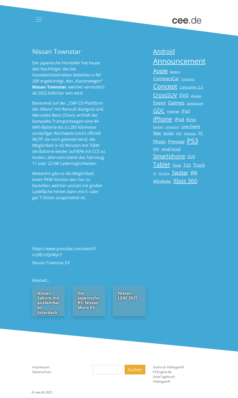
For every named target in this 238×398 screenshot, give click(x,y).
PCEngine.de (162, 372)
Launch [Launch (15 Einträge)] (158, 127)
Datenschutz (41, 372)
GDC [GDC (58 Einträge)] (159, 110)
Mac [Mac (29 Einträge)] (157, 133)
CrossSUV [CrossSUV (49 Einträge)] (165, 95)
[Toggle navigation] (39, 19)
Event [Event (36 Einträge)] (159, 103)
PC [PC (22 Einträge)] (200, 133)
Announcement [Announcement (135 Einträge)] (179, 61)
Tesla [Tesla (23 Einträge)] (176, 165)
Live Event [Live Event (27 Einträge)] (190, 126)
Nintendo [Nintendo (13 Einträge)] (190, 133)
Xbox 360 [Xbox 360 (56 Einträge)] (185, 181)
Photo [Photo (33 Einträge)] (159, 142)
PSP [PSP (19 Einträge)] (156, 149)
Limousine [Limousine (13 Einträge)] (172, 127)
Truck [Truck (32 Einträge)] (199, 165)
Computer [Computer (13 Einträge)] (188, 79)
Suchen (135, 369)
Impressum (40, 367)
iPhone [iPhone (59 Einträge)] (162, 119)
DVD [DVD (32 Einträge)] (184, 95)
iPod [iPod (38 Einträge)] (179, 119)
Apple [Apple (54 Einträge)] (160, 70)
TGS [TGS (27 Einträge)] (187, 165)
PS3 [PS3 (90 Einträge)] (192, 140)
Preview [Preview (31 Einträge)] (176, 142)
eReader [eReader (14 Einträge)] (196, 96)
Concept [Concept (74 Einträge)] (165, 86)
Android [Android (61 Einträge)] (164, 51)
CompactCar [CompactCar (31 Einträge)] (166, 78)
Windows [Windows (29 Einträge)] (162, 181)
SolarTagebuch (164, 376)
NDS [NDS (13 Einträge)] (179, 133)
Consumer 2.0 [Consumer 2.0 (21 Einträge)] (191, 87)
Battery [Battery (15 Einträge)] (175, 72)
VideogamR (161, 381)
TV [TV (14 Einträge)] (154, 173)
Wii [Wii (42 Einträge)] (193, 172)
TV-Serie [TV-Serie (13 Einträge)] (164, 173)
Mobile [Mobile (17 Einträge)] (168, 133)
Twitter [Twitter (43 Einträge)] (180, 172)
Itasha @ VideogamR (168, 367)
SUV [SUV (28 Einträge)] (191, 156)
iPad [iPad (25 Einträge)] (186, 111)
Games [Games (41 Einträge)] (176, 102)
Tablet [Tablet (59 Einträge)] (161, 164)
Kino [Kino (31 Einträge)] (191, 119)
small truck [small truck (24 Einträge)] (171, 149)
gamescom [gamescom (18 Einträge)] (195, 103)
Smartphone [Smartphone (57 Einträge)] (169, 156)
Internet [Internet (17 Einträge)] (173, 111)
